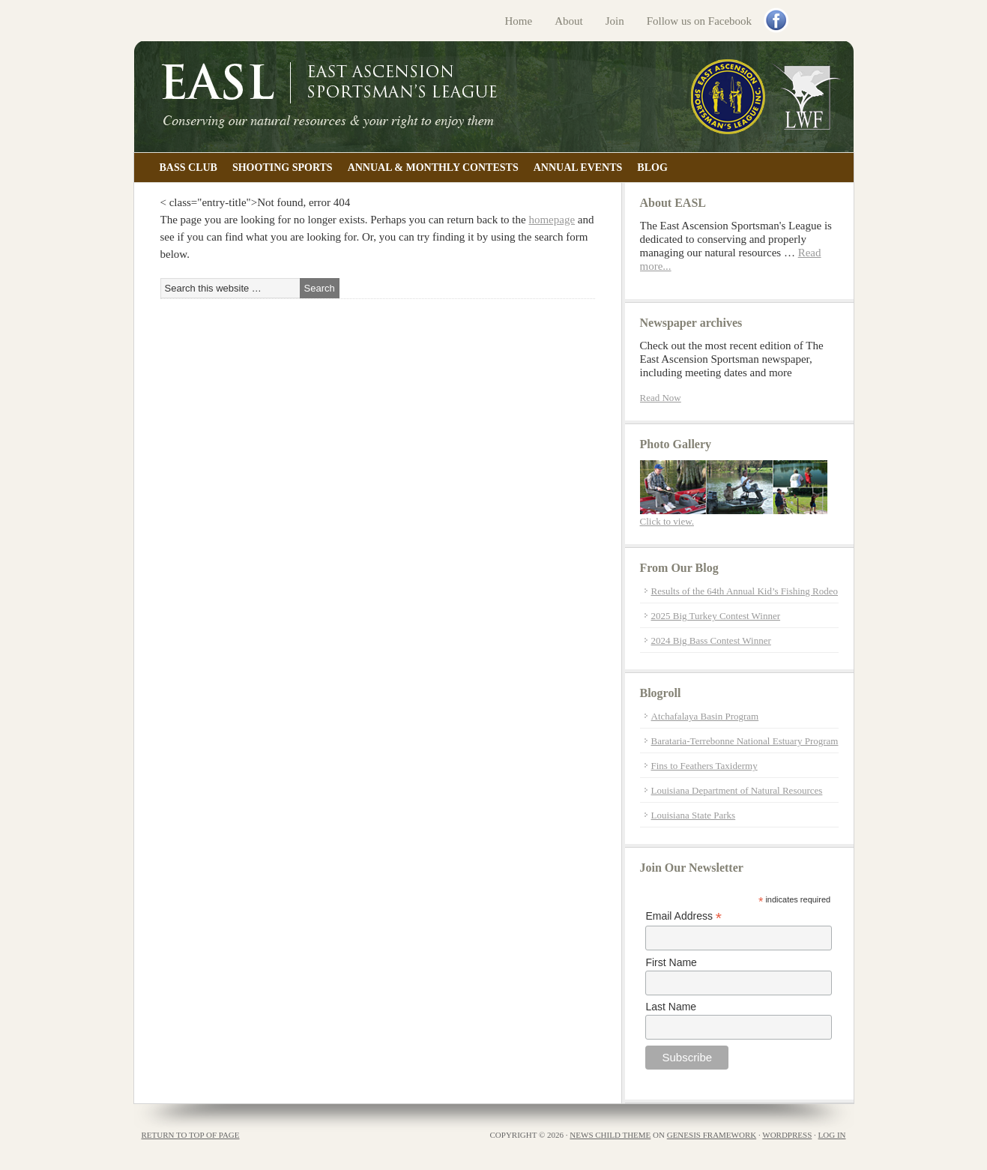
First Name (670, 962)
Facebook (777, 21)
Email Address (683, 916)
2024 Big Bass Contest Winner (711, 640)
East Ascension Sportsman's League (494, 96)
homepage (551, 220)
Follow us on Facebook (699, 21)
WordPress (787, 1134)
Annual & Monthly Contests (433, 167)
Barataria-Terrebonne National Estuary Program (745, 741)
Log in (832, 1134)
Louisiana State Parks (693, 815)
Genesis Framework (711, 1134)
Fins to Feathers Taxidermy (704, 765)
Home (519, 21)
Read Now (660, 397)
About (569, 21)
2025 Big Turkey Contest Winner (716, 615)
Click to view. (667, 521)
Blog (652, 167)
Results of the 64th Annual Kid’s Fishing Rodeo (745, 591)
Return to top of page (191, 1134)
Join (615, 21)
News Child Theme (610, 1134)
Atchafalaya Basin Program (705, 716)
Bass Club (188, 167)
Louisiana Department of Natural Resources (737, 790)
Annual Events (578, 167)
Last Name (670, 1007)
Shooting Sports (282, 167)
